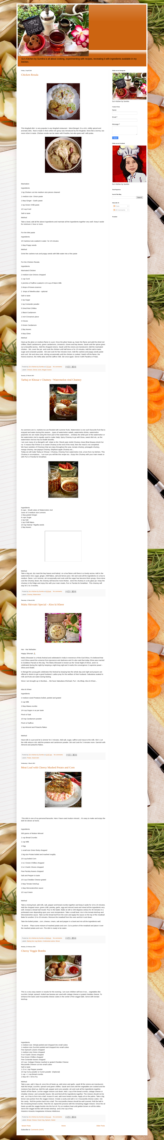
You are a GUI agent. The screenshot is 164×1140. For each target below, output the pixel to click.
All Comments (119, 210)
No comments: (58, 367)
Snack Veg (41, 1120)
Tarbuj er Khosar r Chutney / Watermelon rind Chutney (51, 379)
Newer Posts (26, 1126)
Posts (116, 206)
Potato (29, 758)
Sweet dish (35, 758)
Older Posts (100, 1126)
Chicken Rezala (29, 74)
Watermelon (37, 594)
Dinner (35, 370)
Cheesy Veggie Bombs (33, 950)
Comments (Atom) (37, 1130)
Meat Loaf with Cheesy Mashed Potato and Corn (48, 767)
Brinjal (29, 1120)
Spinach (47, 1120)
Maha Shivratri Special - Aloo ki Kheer (42, 604)
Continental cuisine (49, 941)
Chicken (29, 370)
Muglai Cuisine (47, 370)
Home (63, 1126)
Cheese (34, 1120)
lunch (39, 370)
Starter (53, 1120)
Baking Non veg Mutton (34, 941)
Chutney (29, 594)
